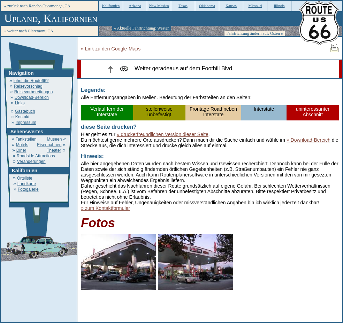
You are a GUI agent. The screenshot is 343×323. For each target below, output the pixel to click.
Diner (21, 150)
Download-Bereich (32, 97)
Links (20, 103)
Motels (22, 144)
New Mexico (159, 5)
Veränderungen (31, 161)
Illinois (279, 5)
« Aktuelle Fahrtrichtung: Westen (141, 28)
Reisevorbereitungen (33, 91)
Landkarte (26, 183)
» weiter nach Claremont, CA (28, 31)
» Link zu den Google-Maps (110, 49)
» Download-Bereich (308, 140)
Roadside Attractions (36, 155)
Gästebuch (25, 111)
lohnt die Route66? (31, 80)
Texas (183, 5)
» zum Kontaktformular (105, 208)
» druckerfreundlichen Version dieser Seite (162, 134)
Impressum (26, 122)
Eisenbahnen (49, 144)
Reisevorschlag (28, 86)
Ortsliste (24, 178)
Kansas (231, 5)
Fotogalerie (28, 189)
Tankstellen (26, 139)
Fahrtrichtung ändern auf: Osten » (254, 33)
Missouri (255, 5)
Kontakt (22, 117)
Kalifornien (111, 5)
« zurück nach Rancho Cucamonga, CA (37, 5)
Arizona (135, 5)
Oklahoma (207, 5)
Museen (54, 139)
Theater (54, 150)
